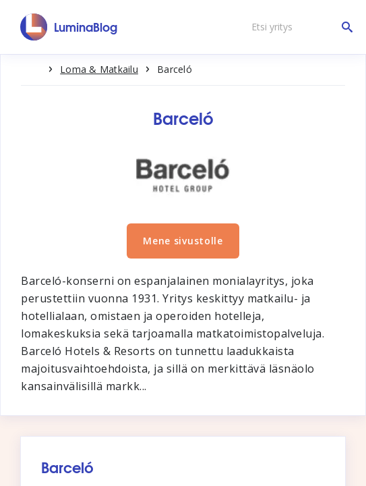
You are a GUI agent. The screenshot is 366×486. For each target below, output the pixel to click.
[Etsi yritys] (298, 27)
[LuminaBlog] (69, 27)
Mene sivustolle (183, 240)
